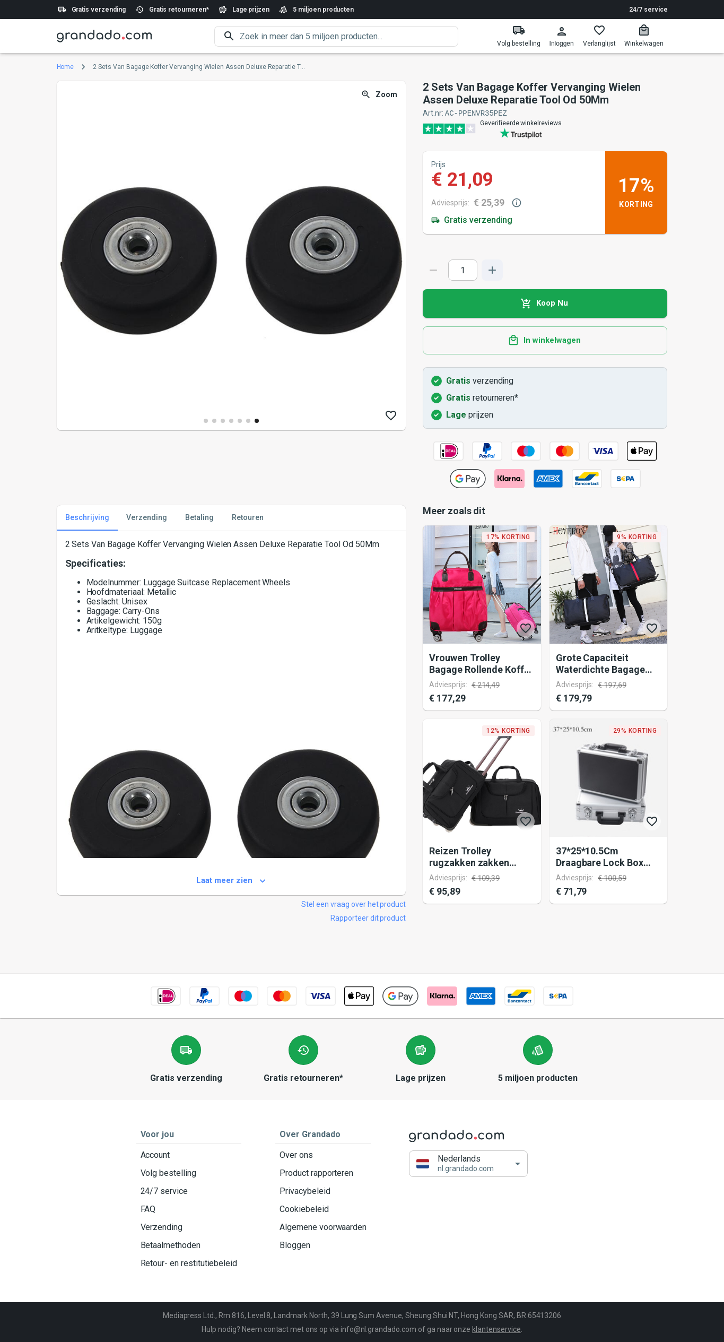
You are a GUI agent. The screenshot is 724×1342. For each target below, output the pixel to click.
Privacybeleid (323, 1191)
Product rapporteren (323, 1173)
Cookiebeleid (323, 1209)
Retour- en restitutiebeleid (189, 1263)
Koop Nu (545, 303)
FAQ (189, 1209)
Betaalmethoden (189, 1245)
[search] (349, 36)
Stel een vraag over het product (353, 903)
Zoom (380, 95)
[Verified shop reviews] (545, 128)
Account (189, 1155)
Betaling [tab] (199, 517)
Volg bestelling (189, 1173)
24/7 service (648, 9)
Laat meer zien (231, 880)
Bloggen (323, 1245)
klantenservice (496, 1328)
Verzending (189, 1227)
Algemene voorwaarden (323, 1227)
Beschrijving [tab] (87, 517)
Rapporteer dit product (368, 917)
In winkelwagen (545, 340)
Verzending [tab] (147, 517)
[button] (468, 1163)
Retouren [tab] (247, 517)
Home (65, 67)
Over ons (323, 1155)
